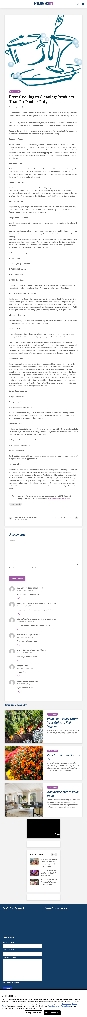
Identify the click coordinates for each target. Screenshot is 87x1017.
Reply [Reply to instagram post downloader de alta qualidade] (18, 614)
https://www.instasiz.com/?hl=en (31, 650)
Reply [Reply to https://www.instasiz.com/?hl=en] (18, 660)
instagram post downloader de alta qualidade (36, 603)
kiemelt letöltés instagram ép (29, 588)
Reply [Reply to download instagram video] (18, 645)
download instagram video (28, 634)
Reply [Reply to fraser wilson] (18, 676)
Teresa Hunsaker (15, 504)
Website (57, 567)
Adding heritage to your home (62, 793)
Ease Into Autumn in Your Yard (63, 757)
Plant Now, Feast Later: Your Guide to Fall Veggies (62, 722)
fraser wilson (22, 665)
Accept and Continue (52, 1013)
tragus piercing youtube (27, 681)
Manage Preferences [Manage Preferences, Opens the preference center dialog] (33, 1013)
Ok (84, 992)
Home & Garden (14, 91)
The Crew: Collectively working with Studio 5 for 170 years (48, 873)
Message (9, 957)
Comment (12, 540)
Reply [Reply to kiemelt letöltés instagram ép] (18, 598)
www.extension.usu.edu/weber (58, 499)
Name (11, 567)
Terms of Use (66, 1004)
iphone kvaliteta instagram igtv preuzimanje (36, 619)
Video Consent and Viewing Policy (59, 1006)
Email (34, 567)
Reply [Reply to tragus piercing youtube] (18, 691)
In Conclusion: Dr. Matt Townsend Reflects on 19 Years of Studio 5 (48, 882)
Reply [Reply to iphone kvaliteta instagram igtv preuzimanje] (18, 629)
